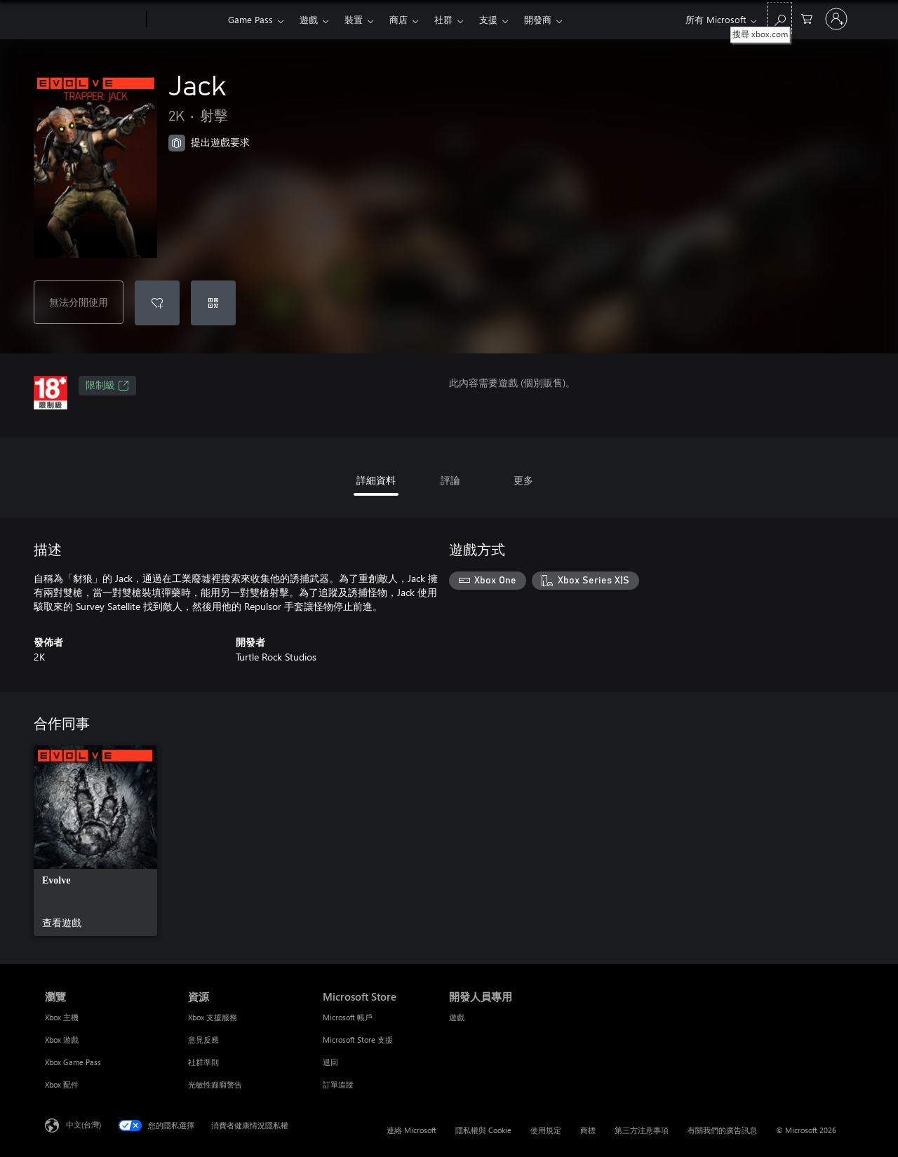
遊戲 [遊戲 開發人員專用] (456, 1017)
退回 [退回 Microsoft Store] (330, 1062)
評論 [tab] (450, 480)
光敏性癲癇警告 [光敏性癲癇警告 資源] (215, 1084)
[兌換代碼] (213, 302)
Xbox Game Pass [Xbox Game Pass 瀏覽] (73, 1062)
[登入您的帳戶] (836, 19)
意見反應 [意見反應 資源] (203, 1039)
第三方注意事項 (642, 1130)
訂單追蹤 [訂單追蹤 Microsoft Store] (338, 1084)
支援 (488, 19)
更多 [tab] (523, 480)
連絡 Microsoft (411, 1130)
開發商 (537, 19)
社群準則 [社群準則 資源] (203, 1062)
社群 (443, 19)
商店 (398, 19)
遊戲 (309, 19)
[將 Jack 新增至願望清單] (157, 302)
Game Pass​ (250, 19)
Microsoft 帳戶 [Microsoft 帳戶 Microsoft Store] (348, 1017)
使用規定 (545, 1130)
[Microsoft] (93, 20)
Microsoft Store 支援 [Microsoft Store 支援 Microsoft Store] (358, 1039)
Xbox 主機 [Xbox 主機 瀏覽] (62, 1017)
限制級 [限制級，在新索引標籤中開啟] (107, 385)
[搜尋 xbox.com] (779, 18)
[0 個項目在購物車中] (806, 17)
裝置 (353, 19)
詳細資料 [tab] (376, 480)
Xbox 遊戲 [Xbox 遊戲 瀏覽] (62, 1039)
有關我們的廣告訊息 (722, 1130)
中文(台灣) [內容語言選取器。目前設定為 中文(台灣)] (83, 1124)
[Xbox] (185, 20)
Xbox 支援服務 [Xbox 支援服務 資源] (212, 1017)
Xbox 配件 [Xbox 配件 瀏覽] (62, 1084)
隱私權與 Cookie (483, 1130)
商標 (588, 1130)
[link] (95, 840)
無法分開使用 (78, 302)
